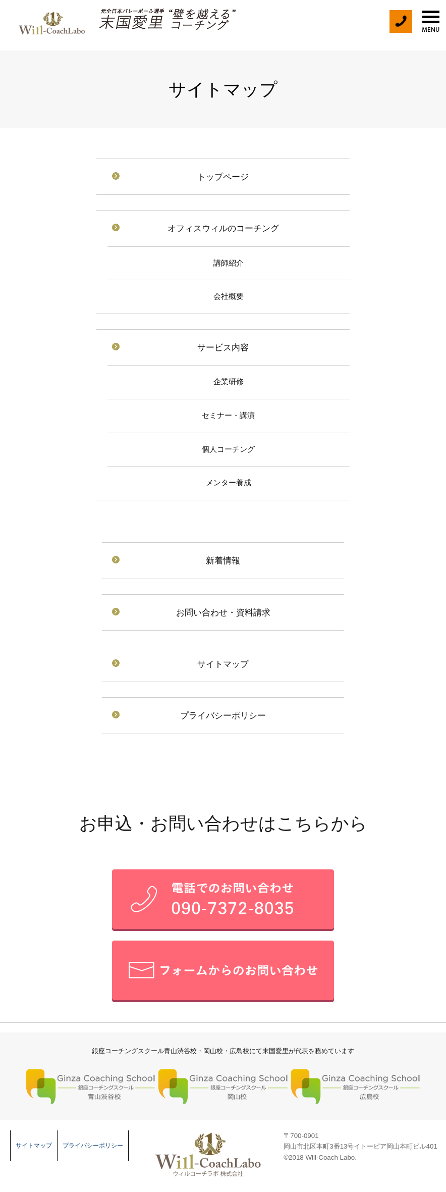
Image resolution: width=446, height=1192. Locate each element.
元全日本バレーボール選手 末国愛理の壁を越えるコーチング (168, 19)
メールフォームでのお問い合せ (223, 971)
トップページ (223, 177)
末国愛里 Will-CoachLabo (50, 20)
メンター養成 (228, 483)
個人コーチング (228, 449)
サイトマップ (223, 664)
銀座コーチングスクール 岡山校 (222, 1086)
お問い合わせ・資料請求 (223, 612)
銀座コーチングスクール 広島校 (355, 1086)
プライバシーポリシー (223, 715)
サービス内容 (223, 347)
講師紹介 (228, 263)
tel (400, 21)
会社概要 (228, 296)
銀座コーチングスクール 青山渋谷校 (90, 1086)
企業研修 (228, 382)
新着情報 (223, 560)
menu (431, 21)
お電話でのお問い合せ (223, 900)
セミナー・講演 (228, 415)
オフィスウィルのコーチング (223, 228)
